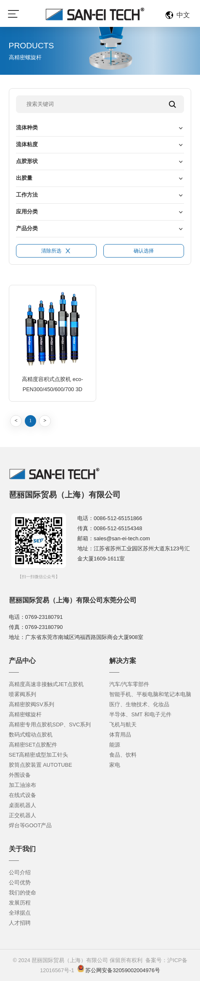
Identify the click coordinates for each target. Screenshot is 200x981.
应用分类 (27, 211)
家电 (114, 765)
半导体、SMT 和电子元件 (140, 714)
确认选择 (144, 251)
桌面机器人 (22, 805)
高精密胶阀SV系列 (31, 704)
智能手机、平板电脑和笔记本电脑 (150, 694)
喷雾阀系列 (22, 694)
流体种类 (27, 127)
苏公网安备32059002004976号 (122, 970)
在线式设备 (22, 795)
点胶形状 (27, 161)
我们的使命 (22, 892)
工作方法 (27, 195)
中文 (183, 14)
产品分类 (27, 228)
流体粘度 (27, 144)
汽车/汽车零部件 (129, 684)
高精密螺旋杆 (25, 714)
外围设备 (20, 775)
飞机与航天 (123, 724)
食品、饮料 (123, 755)
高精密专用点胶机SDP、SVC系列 (50, 724)
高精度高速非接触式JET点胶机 (46, 684)
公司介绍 (20, 872)
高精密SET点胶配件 (33, 745)
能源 (114, 745)
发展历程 (20, 902)
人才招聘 (20, 923)
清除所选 (56, 250)
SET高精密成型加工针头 (38, 755)
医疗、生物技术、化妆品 (139, 704)
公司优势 (20, 882)
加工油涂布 (22, 785)
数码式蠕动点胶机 (31, 734)
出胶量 (24, 178)
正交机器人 (22, 815)
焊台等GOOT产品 (30, 825)
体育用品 (120, 734)
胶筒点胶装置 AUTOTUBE (40, 765)
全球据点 (20, 913)
